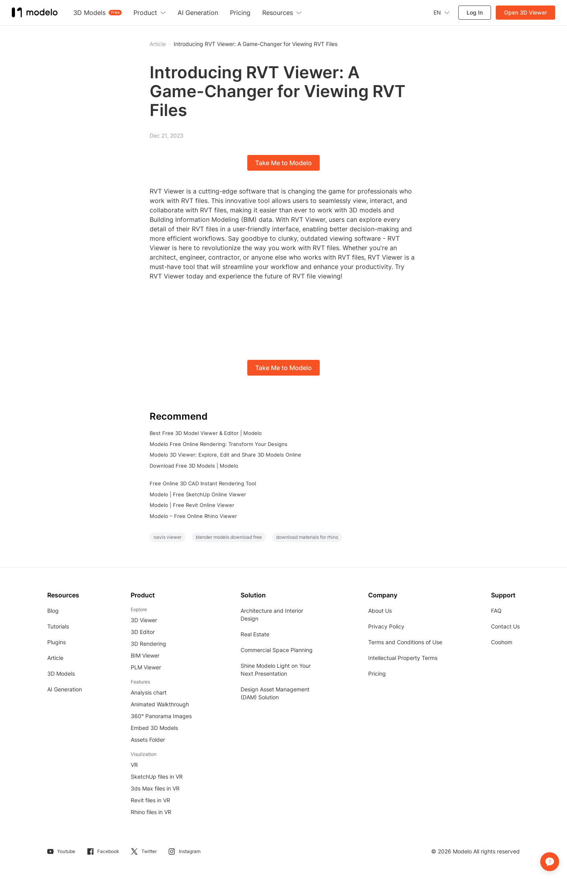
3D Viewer (144, 620)
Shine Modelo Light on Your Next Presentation (276, 669)
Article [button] (158, 44)
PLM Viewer (146, 667)
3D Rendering (148, 643)
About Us (380, 610)
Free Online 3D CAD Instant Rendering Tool (203, 483)
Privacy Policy (386, 626)
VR (134, 764)
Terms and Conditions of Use (405, 642)
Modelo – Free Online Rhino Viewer (193, 516)
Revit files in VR (150, 800)
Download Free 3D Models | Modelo (194, 466)
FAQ (496, 610)
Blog (53, 610)
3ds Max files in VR (155, 788)
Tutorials (58, 626)
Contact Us (505, 626)
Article (55, 657)
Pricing (377, 673)
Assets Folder (148, 739)
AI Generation (64, 689)
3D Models (61, 673)
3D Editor (143, 631)
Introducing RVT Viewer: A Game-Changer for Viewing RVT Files (255, 44)
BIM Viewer (145, 655)
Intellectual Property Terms (402, 657)
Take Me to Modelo (283, 163)
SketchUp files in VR (157, 776)
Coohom (501, 642)
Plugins (56, 642)
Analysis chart (149, 692)
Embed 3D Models (154, 727)
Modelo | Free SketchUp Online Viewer (198, 494)
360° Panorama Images (161, 716)
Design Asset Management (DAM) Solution (275, 693)
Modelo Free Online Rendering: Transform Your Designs (218, 444)
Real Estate (255, 634)
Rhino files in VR (151, 812)
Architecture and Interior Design (272, 614)
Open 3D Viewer (525, 12)
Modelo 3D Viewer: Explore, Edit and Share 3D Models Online (225, 454)
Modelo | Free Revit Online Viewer (192, 505)
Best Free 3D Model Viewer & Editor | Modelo (206, 433)
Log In (475, 12)
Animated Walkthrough (160, 704)
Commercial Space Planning (277, 650)
